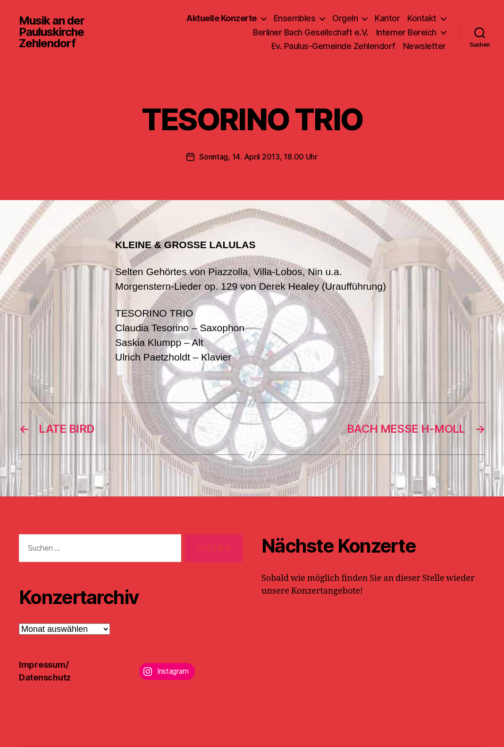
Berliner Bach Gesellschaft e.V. (311, 32)
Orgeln (345, 18)
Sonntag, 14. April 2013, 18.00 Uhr (258, 156)
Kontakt (422, 18)
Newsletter (424, 46)
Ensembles (295, 18)
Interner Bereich (406, 32)
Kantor (387, 18)
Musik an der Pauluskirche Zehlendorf (51, 32)
